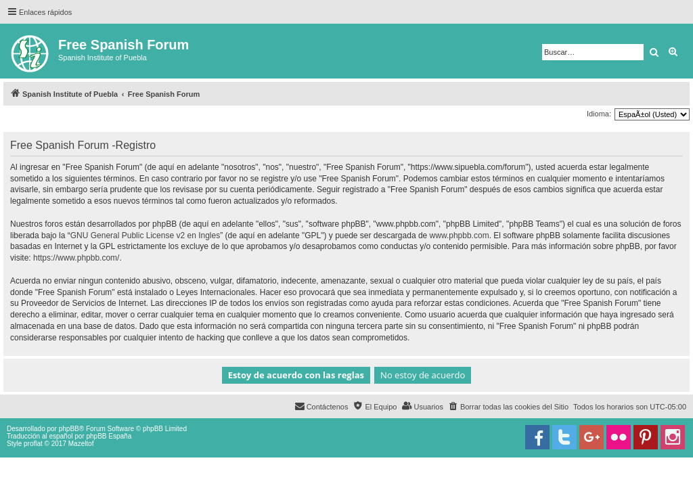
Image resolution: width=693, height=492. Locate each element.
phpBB (69, 428)
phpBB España (108, 436)
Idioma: (599, 114)
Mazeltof (81, 443)
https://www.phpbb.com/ (76, 258)
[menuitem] (508, 407)
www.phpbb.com (459, 235)
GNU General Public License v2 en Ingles (145, 235)
